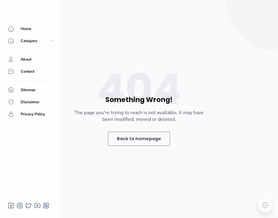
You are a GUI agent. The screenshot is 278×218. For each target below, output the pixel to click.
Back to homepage (139, 139)
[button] (11, 205)
